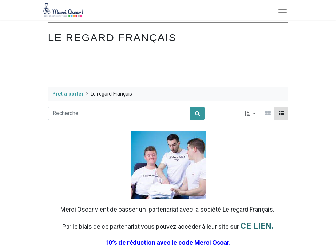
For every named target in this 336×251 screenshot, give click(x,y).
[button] (249, 113)
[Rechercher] (197, 113)
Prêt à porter (68, 94)
